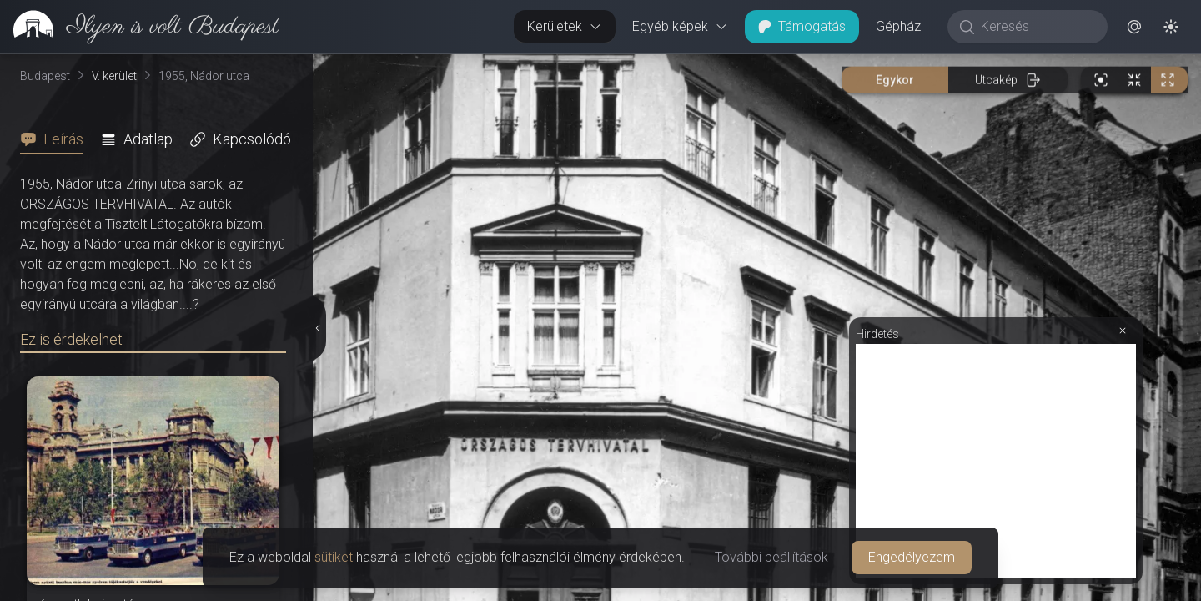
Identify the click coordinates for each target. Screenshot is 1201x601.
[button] (1134, 26)
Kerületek (564, 26)
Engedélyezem (911, 557)
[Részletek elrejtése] (317, 328)
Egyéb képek (680, 26)
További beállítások (771, 557)
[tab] (56, 139)
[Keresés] (1036, 27)
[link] (139, 27)
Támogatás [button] (802, 26)
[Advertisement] (996, 461)
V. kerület (114, 76)
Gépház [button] (898, 26)
